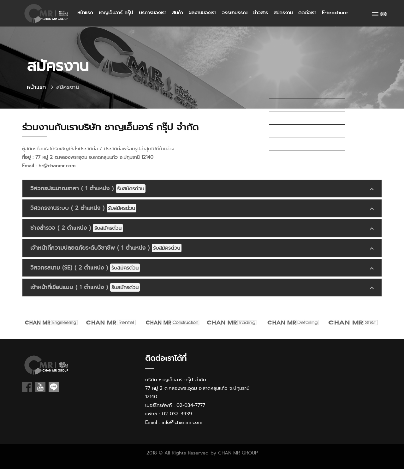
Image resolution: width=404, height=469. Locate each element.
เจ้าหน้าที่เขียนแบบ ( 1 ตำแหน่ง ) (85, 287)
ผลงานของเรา (202, 12)
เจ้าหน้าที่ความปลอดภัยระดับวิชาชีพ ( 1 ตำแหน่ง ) (105, 248)
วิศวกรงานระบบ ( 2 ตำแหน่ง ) (83, 208)
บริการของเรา (152, 12)
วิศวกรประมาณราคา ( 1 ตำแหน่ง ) (88, 188)
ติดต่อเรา (307, 12)
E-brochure (335, 12)
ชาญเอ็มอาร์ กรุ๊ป (116, 12)
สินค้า (177, 12)
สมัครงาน (283, 12)
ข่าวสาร (260, 12)
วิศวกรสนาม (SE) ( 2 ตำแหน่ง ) (85, 268)
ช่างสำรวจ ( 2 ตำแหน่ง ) (76, 228)
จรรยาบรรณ (234, 12)
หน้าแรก (85, 12)
